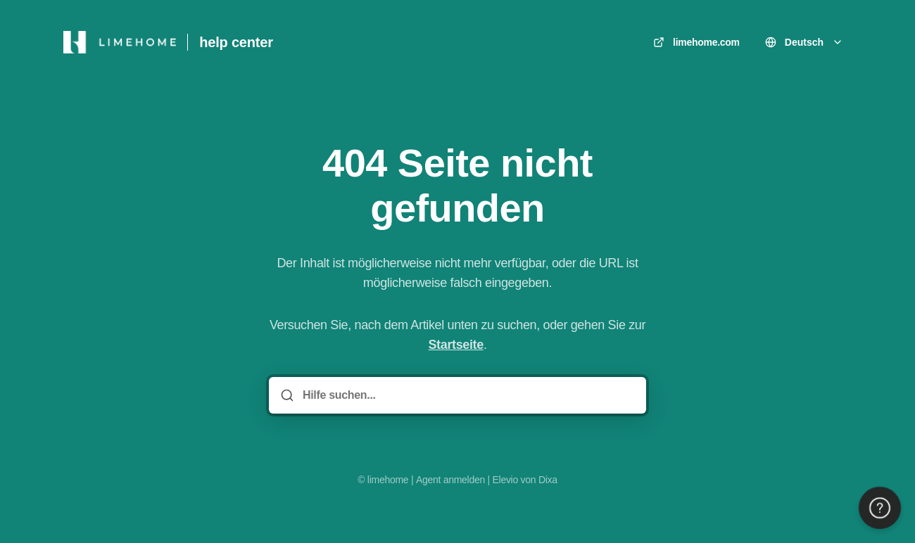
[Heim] (120, 42)
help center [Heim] (236, 42)
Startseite (455, 345)
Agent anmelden (450, 479)
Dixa (547, 479)
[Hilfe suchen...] (467, 395)
